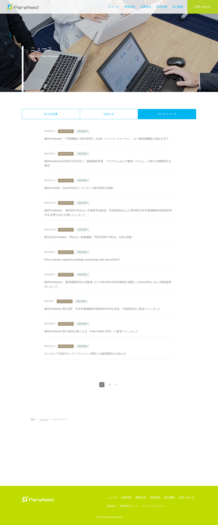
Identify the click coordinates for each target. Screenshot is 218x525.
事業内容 (129, 6)
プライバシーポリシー (154, 506)
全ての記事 (51, 114)
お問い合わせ (202, 6)
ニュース (113, 6)
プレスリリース (167, 114)
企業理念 (145, 6)
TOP (32, 419)
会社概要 (177, 6)
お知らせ (108, 114)
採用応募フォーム (129, 506)
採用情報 (161, 6)
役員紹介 (111, 506)
